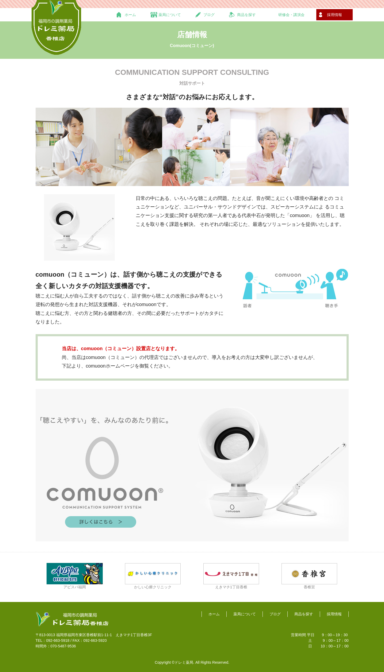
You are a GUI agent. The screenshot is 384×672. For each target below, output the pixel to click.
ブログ (209, 15)
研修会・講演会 (291, 15)
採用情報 (334, 15)
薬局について (169, 15)
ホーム (130, 15)
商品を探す (246, 15)
